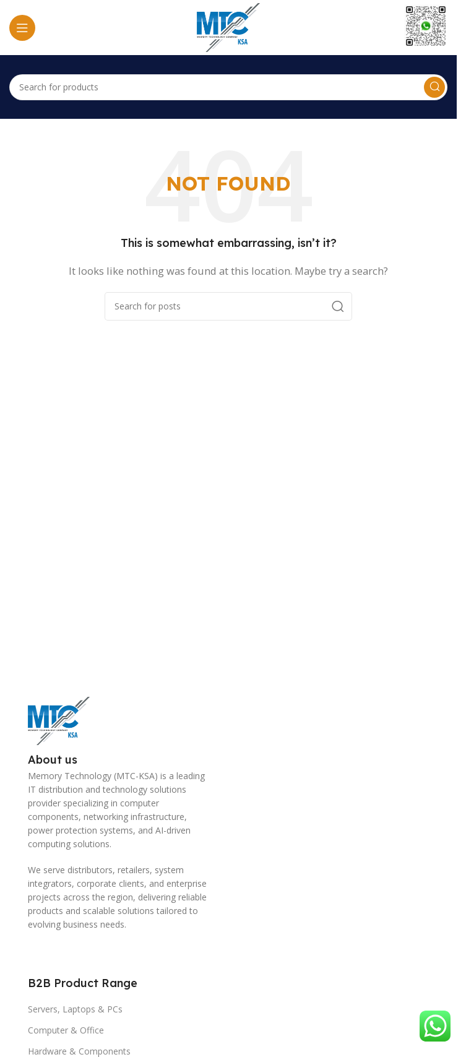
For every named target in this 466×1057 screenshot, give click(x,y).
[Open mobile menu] (22, 27)
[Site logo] (228, 26)
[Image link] (59, 720)
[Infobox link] (425, 27)
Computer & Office (66, 1030)
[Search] (228, 87)
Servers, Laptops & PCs (75, 1009)
